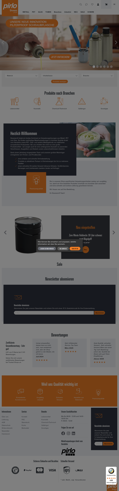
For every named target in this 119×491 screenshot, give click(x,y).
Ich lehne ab (63, 249)
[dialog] (59, 245)
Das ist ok (75, 249)
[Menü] (115, 468)
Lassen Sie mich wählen (47, 249)
